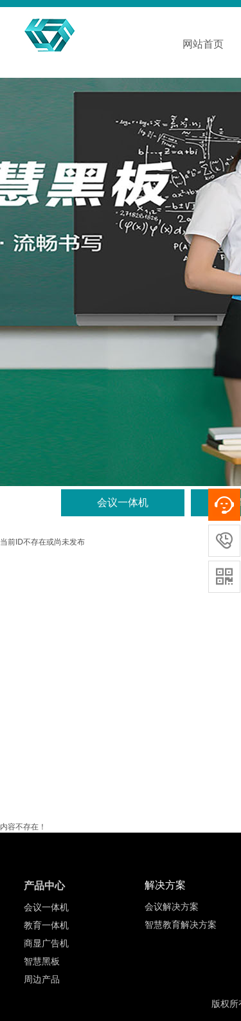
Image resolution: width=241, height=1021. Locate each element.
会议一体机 (122, 502)
